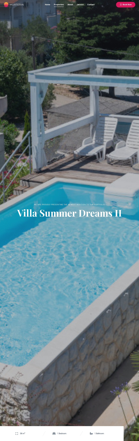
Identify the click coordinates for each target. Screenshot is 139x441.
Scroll (134, 421)
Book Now (126, 4)
